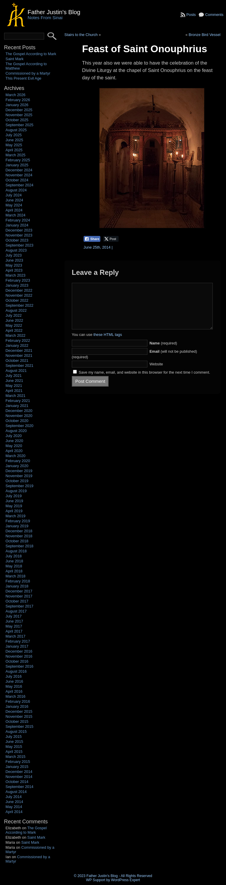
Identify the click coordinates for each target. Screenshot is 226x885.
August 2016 (16, 671)
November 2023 (19, 235)
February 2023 (18, 280)
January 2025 (17, 165)
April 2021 (14, 390)
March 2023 (16, 275)
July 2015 (14, 736)
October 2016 (17, 661)
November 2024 (19, 175)
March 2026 (16, 95)
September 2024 (20, 185)
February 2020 (18, 461)
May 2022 (14, 325)
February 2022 (18, 340)
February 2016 (18, 701)
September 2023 (20, 245)
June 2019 (14, 501)
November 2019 (19, 476)
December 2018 (19, 531)
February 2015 (18, 761)
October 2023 (17, 240)
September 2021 (20, 365)
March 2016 (16, 696)
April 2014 (14, 812)
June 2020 (14, 441)
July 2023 (14, 255)
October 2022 (17, 300)
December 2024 (19, 170)
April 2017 (14, 631)
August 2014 (16, 791)
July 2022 (14, 315)
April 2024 (14, 210)
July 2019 (14, 496)
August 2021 (16, 370)
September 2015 (20, 726)
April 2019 (14, 511)
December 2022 (19, 290)
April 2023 (14, 270)
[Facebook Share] (92, 239)
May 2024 (14, 205)
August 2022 (16, 310)
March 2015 (16, 756)
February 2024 (18, 220)
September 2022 (20, 305)
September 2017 (20, 606)
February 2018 (18, 581)
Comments (214, 14)
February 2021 (18, 400)
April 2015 (14, 751)
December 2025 (19, 110)
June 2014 (14, 801)
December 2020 (19, 410)
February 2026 (18, 100)
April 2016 (14, 691)
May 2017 (14, 626)
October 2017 (17, 601)
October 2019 (17, 481)
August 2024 (16, 190)
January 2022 (17, 345)
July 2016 (14, 676)
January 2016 (17, 706)
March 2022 (16, 335)
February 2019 (18, 521)
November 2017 (19, 596)
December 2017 (19, 591)
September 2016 (20, 666)
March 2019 (16, 516)
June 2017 (14, 621)
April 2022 (14, 330)
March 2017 (16, 636)
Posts (191, 14)
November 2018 (19, 536)
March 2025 (16, 155)
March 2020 (16, 456)
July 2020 (14, 436)
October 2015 (17, 721)
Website (156, 373)
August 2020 (16, 430)
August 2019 (16, 491)
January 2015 (17, 766)
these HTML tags (107, 343)
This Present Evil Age (23, 78)
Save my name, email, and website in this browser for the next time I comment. (144, 381)
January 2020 (17, 466)
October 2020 (17, 420)
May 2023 (14, 265)
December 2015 (19, 711)
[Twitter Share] (110, 239)
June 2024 (14, 200)
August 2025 (16, 130)
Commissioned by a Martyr (28, 73)
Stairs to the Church (81, 34)
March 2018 (16, 576)
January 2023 (17, 285)
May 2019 (14, 506)
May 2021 (14, 385)
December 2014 (19, 771)
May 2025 (14, 145)
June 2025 (14, 140)
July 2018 (14, 556)
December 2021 (19, 350)
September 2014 (20, 786)
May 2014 (14, 806)
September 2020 (20, 425)
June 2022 (14, 320)
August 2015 (16, 731)
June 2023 (14, 260)
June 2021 (14, 380)
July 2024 (14, 195)
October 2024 (17, 180)
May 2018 (14, 566)
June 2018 (14, 561)
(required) (163, 352)
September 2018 (20, 546)
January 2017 (17, 646)
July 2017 (14, 616)
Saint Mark (15, 59)
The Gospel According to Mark (31, 54)
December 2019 (19, 471)
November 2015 (19, 716)
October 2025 (17, 120)
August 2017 (16, 611)
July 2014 (14, 796)
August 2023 (16, 250)
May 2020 (14, 446)
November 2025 (19, 115)
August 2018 (16, 551)
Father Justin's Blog (54, 12)
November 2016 (19, 656)
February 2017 (18, 641)
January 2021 (17, 405)
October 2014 (17, 781)
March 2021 (16, 395)
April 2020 (14, 451)
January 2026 (17, 105)
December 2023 (19, 230)
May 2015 (14, 746)
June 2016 (14, 681)
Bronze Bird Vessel (204, 34)
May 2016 (14, 686)
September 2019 (20, 486)
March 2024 (16, 215)
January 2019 (17, 526)
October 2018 (17, 541)
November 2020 (19, 415)
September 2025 (20, 125)
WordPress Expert (125, 880)
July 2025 (14, 135)
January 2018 (17, 586)
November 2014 (19, 776)
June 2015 (14, 741)
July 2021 (14, 375)
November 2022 (19, 295)
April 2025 (14, 150)
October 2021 (17, 360)
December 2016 (19, 651)
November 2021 (19, 355)
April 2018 (14, 571)
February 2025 (18, 160)
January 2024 (17, 225)
